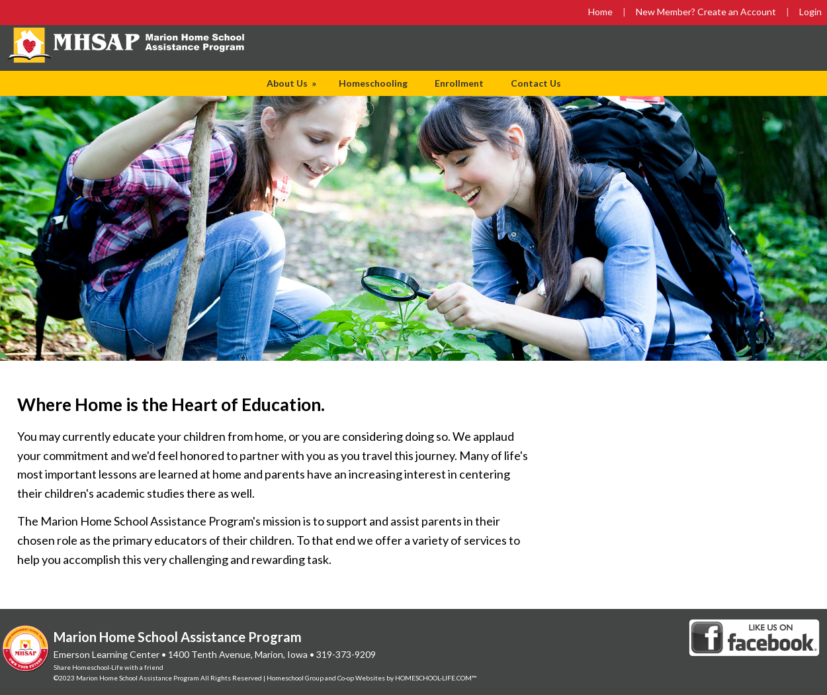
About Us (292, 83)
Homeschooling (373, 83)
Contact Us (536, 83)
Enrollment (459, 83)
